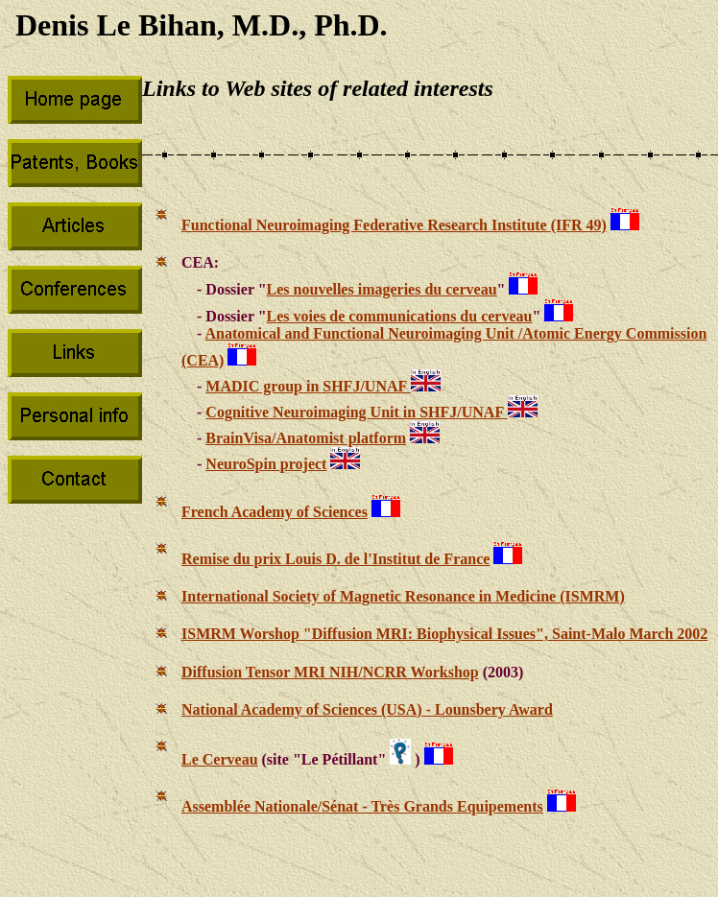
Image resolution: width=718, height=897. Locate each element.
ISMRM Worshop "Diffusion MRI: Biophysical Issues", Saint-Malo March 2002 (444, 634)
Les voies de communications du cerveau (400, 316)
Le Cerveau (219, 759)
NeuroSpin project (265, 464)
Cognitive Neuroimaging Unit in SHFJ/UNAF (356, 412)
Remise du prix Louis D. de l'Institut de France (335, 559)
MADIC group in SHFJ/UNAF (307, 386)
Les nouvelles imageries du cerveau (382, 289)
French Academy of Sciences (274, 512)
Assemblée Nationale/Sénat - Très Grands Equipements (362, 806)
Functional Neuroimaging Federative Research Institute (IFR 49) (394, 225)
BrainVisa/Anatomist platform (305, 438)
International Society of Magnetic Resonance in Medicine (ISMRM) (403, 596)
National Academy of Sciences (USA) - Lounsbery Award (367, 709)
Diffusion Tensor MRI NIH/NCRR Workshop (330, 672)
